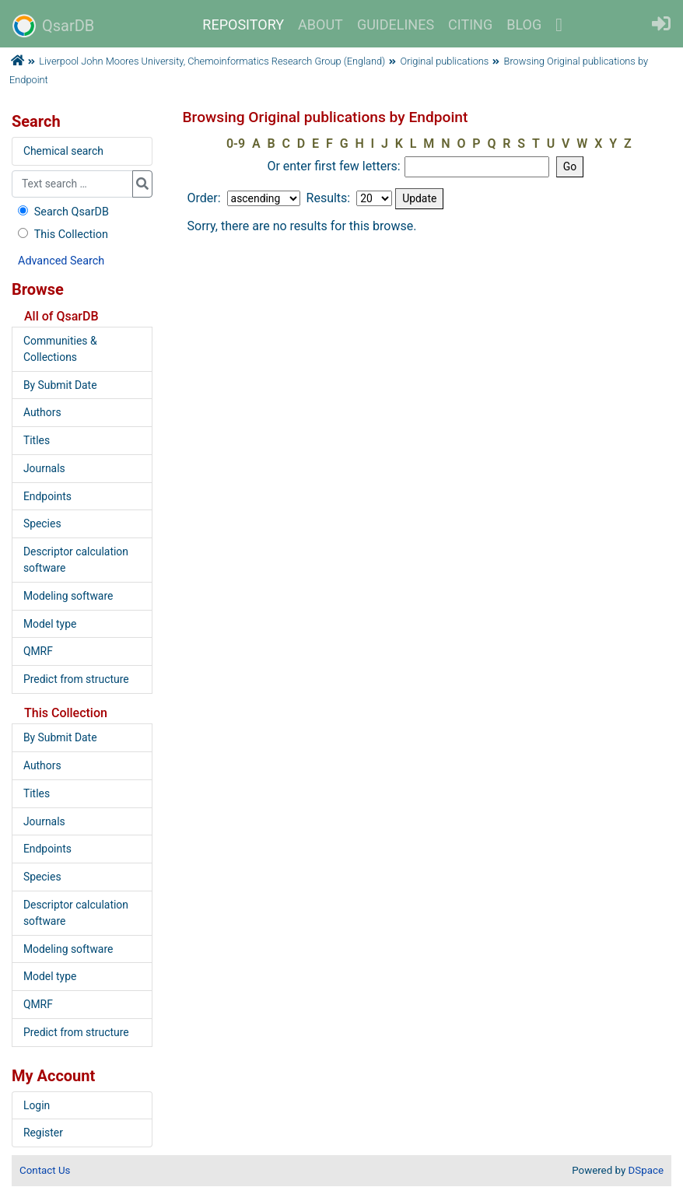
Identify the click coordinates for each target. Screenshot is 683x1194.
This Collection (61, 234)
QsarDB (53, 25)
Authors (42, 412)
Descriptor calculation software (75, 559)
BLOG (523, 24)
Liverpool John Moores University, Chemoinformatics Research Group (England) (212, 61)
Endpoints (47, 496)
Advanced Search (61, 261)
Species (42, 523)
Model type (49, 624)
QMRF (38, 651)
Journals (44, 468)
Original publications (445, 61)
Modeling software (68, 596)
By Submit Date (60, 385)
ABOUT (320, 24)
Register (43, 1132)
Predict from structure (76, 679)
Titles (36, 440)
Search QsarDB (62, 212)
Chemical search (63, 151)
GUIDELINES (395, 24)
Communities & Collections (60, 348)
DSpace (646, 1170)
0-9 (235, 143)
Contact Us (44, 1170)
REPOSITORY (243, 24)
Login (36, 1105)
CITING (470, 24)
